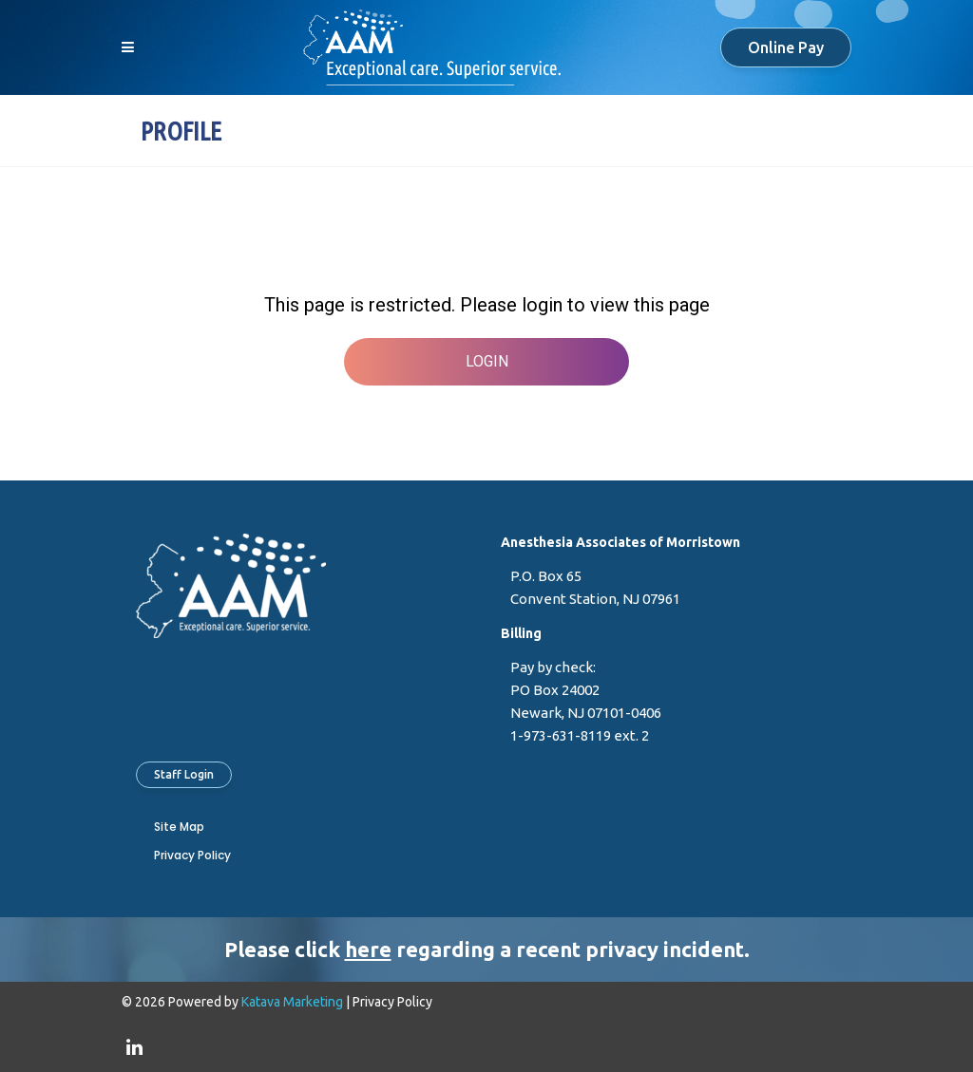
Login (487, 361)
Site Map (179, 826)
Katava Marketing (292, 1001)
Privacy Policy (192, 855)
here (368, 949)
